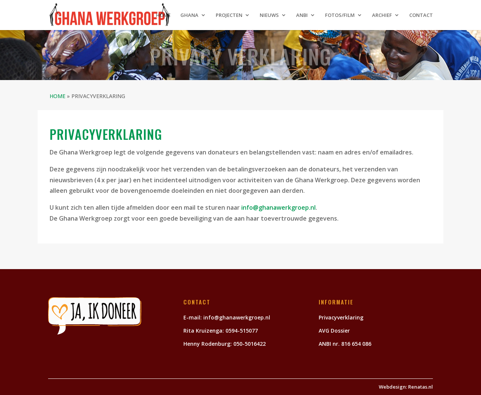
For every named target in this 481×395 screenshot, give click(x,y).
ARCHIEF (382, 15)
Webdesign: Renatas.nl (406, 386)
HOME (163, 15)
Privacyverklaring (341, 317)
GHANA (189, 15)
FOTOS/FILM (340, 15)
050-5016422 (250, 343)
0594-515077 (241, 330)
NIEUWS (269, 15)
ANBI (302, 15)
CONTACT (421, 15)
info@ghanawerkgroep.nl (278, 207)
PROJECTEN (229, 15)
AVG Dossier (334, 330)
